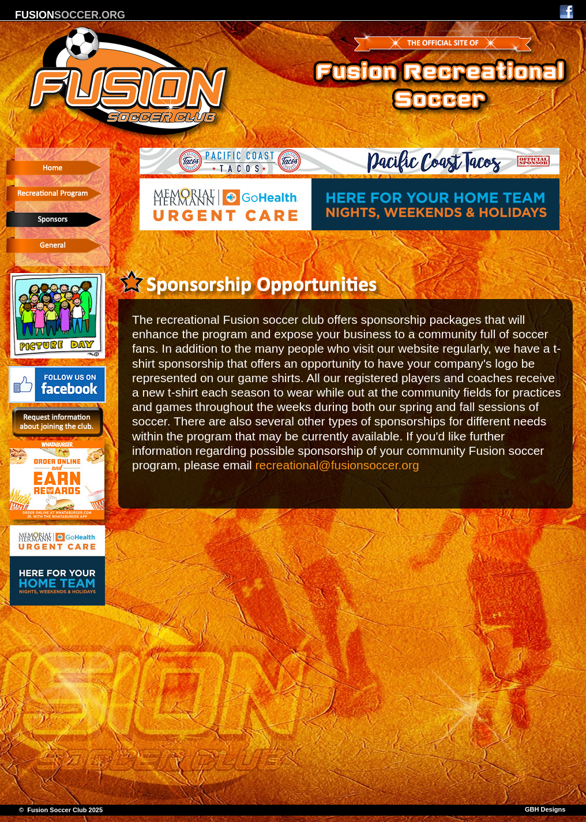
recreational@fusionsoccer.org (337, 465)
